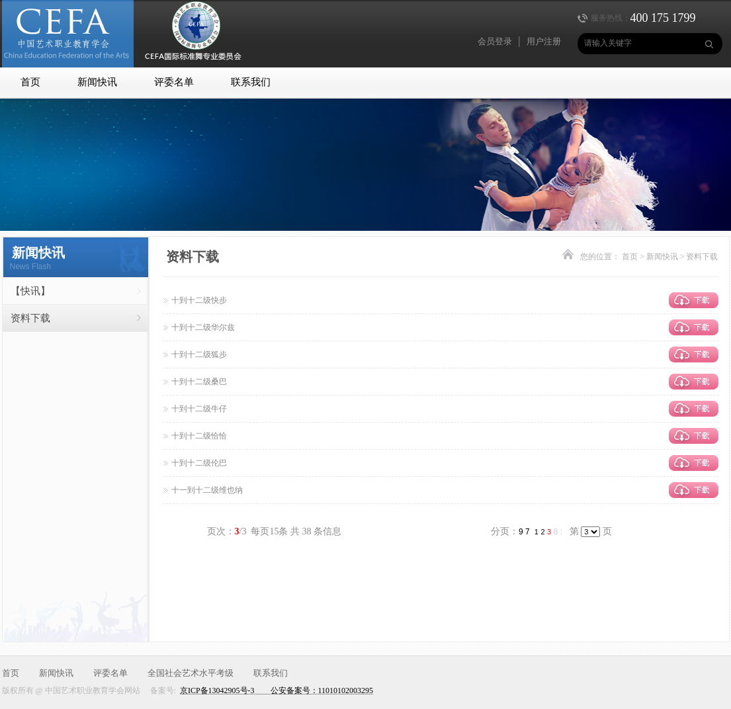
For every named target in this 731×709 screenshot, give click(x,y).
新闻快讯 (97, 82)
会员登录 (495, 41)
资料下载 (30, 318)
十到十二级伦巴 (199, 463)
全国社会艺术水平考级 (191, 673)
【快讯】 (30, 291)
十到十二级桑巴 (199, 381)
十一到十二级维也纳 (207, 490)
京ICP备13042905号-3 (217, 690)
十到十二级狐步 (199, 354)
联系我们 (251, 82)
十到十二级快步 (199, 300)
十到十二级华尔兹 (203, 327)
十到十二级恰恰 (199, 435)
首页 (30, 82)
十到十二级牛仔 (199, 408)
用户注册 (544, 41)
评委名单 (174, 82)
